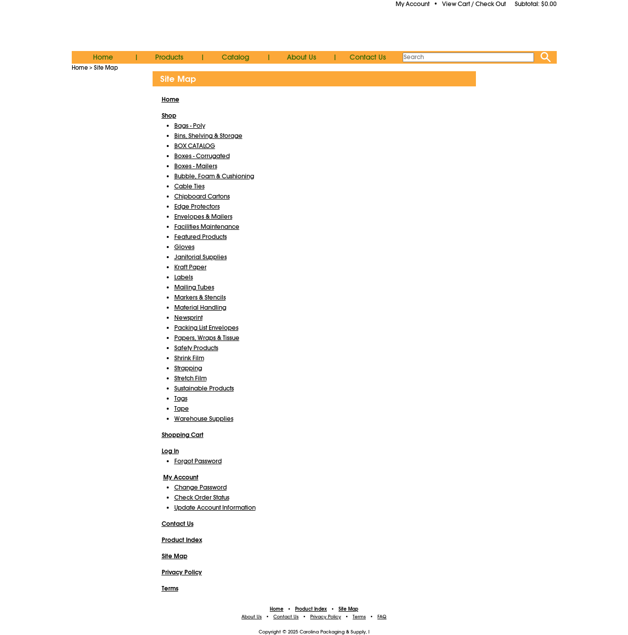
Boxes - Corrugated (202, 156)
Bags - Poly (189, 126)
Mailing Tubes (194, 287)
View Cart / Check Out (474, 4)
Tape (181, 409)
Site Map (106, 67)
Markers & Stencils (200, 298)
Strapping (188, 368)
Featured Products (200, 237)
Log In (170, 451)
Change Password (200, 487)
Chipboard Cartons (202, 196)
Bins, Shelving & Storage (208, 136)
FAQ (382, 617)
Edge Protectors (197, 207)
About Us (301, 57)
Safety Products (196, 348)
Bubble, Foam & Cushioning (214, 176)
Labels (183, 277)
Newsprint (188, 318)
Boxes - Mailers (195, 166)
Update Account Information (215, 508)
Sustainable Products (204, 388)
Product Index (311, 609)
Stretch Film (190, 378)
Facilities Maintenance (206, 227)
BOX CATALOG (194, 146)
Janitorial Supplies (200, 257)
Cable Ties (189, 186)
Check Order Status (201, 498)
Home (103, 57)
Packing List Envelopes (206, 328)
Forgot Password (198, 461)
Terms (359, 617)
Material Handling (200, 308)
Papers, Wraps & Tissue (206, 338)
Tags (180, 399)
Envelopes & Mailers (203, 217)
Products (169, 57)
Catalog (235, 57)
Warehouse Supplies (203, 419)
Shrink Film (189, 358)
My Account (412, 4)
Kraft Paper (190, 267)
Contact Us (368, 57)
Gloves (184, 247)
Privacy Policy (325, 617)
